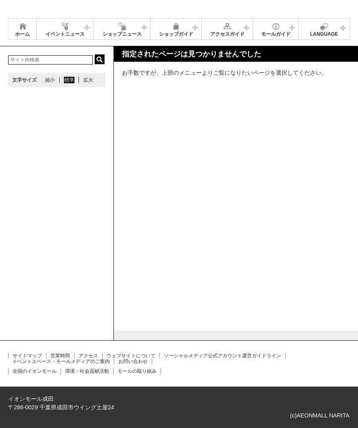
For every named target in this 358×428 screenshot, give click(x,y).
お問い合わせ (133, 361)
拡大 (88, 80)
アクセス (88, 356)
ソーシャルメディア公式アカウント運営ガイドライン (222, 356)
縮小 (50, 80)
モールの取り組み (137, 371)
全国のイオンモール (35, 371)
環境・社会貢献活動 (87, 371)
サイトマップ (27, 356)
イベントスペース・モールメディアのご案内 (61, 361)
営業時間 (60, 356)
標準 (69, 80)
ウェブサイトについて (131, 356)
